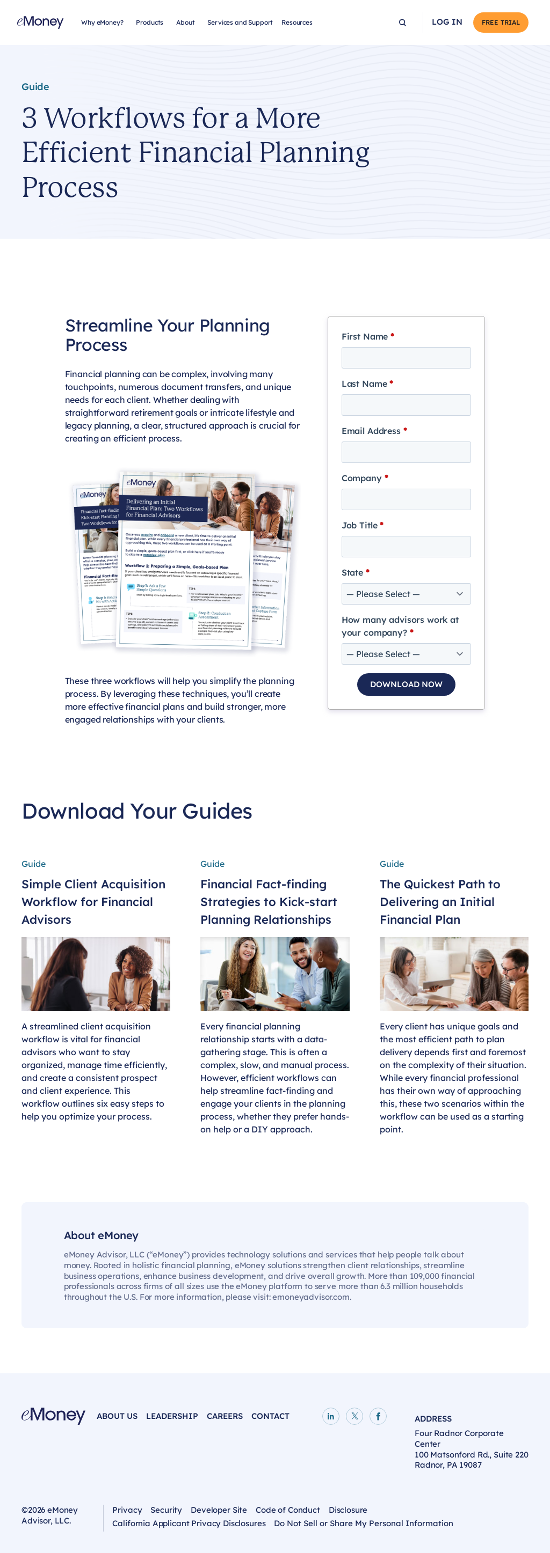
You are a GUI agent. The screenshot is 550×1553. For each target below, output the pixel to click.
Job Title (362, 525)
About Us (117, 1416)
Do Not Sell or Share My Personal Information (363, 1523)
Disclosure (348, 1510)
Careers (225, 1416)
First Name (368, 336)
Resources (297, 22)
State (356, 572)
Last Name (367, 383)
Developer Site (219, 1510)
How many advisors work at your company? (400, 626)
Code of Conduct (288, 1510)
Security (166, 1510)
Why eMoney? (102, 22)
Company (365, 478)
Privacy (127, 1510)
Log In (447, 22)
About (185, 22)
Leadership (172, 1416)
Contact (270, 1416)
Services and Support (240, 22)
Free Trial (501, 22)
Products (149, 22)
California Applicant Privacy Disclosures (188, 1523)
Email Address (374, 430)
